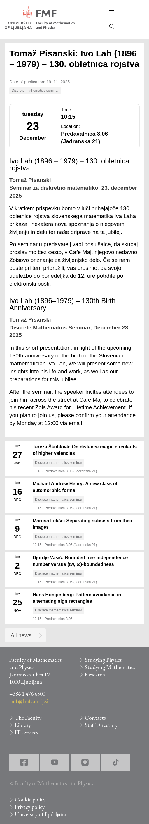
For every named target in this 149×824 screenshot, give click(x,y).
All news (20, 635)
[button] (111, 12)
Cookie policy (30, 799)
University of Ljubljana (40, 814)
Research (95, 674)
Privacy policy (30, 807)
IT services (26, 732)
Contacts (95, 717)
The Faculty (28, 717)
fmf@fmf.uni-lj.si (28, 701)
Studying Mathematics (110, 667)
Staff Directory (101, 725)
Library (23, 725)
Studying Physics (103, 660)
